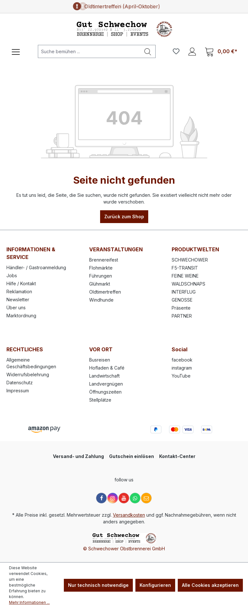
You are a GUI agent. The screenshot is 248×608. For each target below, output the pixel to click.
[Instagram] (112, 498)
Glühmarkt (99, 284)
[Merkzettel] (176, 51)
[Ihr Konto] (192, 51)
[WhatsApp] (135, 498)
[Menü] (15, 51)
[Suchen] (148, 51)
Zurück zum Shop (124, 216)
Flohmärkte (101, 268)
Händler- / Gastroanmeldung (36, 267)
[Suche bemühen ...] (89, 51)
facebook (182, 359)
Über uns (16, 307)
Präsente (181, 308)
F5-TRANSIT (185, 268)
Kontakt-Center (177, 456)
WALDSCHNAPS (188, 284)
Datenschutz (19, 382)
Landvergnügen (106, 384)
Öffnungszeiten (105, 392)
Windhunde (101, 300)
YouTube (181, 376)
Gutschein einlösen (131, 456)
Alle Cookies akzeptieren (210, 585)
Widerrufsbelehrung (27, 374)
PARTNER (182, 316)
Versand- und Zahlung (78, 456)
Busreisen (99, 359)
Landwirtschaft (104, 376)
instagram (182, 368)
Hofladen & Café (106, 368)
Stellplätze (100, 400)
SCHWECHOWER (190, 259)
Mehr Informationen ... (29, 602)
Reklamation (19, 291)
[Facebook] (101, 498)
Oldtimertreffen (105, 292)
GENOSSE (182, 300)
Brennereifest (103, 259)
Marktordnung (21, 315)
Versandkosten (129, 515)
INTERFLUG (184, 292)
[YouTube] (124, 498)
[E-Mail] (146, 498)
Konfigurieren (155, 585)
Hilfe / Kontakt (21, 283)
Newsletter (17, 299)
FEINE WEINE (185, 276)
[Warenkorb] (221, 51)
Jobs (11, 275)
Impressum (17, 390)
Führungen (100, 276)
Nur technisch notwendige (98, 585)
